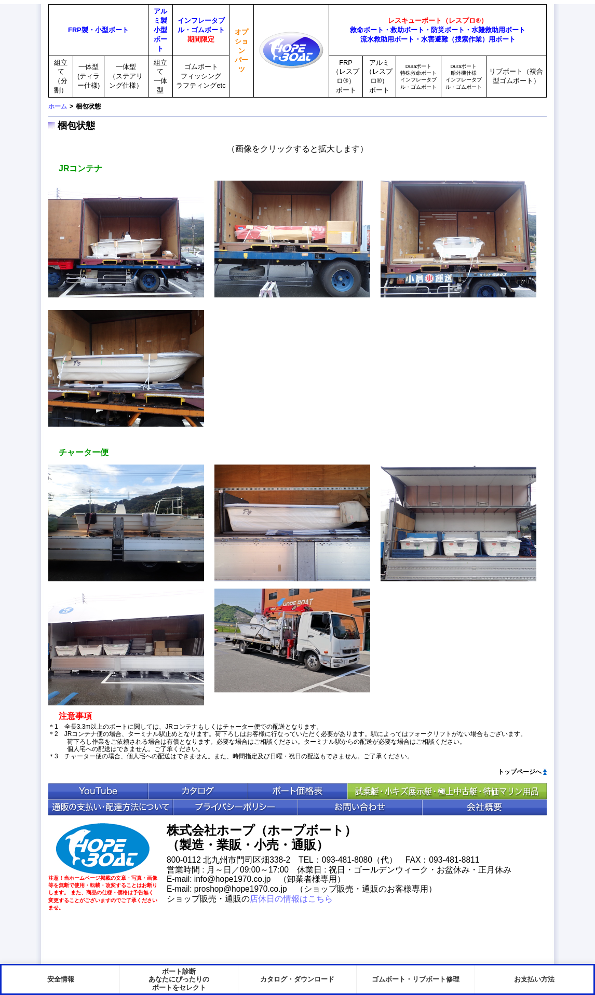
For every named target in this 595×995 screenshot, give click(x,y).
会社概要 (484, 807)
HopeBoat (102, 849)
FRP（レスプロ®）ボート (345, 76)
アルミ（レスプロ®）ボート (379, 76)
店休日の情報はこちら (291, 898)
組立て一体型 (160, 76)
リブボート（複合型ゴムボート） (516, 76)
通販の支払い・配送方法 (110, 807)
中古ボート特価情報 (447, 791)
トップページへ (520, 771)
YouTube (98, 791)
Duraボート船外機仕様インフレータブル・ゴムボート (463, 76)
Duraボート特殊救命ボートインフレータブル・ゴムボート (418, 76)
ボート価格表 (297, 791)
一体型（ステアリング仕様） (126, 76)
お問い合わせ (360, 807)
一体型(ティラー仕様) (88, 76)
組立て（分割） (60, 76)
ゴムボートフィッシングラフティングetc (200, 76)
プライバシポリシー (235, 807)
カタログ (198, 791)
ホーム (57, 106)
